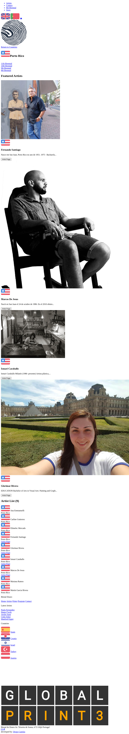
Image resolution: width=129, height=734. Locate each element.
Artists (9, 601)
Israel (12, 645)
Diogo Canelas (19, 732)
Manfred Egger (7, 619)
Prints (14, 601)
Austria (13, 658)
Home (3, 601)
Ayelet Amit (6, 614)
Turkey (13, 651)
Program (21, 601)
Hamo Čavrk (6, 612)
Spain (12, 632)
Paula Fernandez (8, 610)
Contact (28, 601)
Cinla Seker (6, 617)
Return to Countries (9, 47)
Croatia (13, 638)
